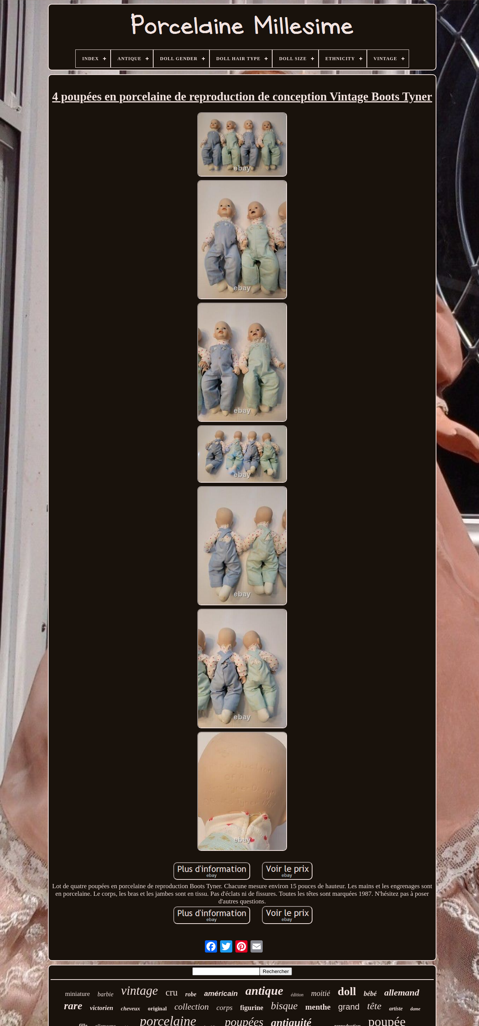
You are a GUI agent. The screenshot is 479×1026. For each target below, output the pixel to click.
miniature (77, 993)
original (157, 1008)
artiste (396, 1009)
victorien (101, 1008)
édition (297, 994)
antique (264, 990)
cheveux (130, 1008)
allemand (401, 992)
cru (171, 992)
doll (347, 991)
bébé (370, 993)
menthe (318, 1007)
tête (374, 1006)
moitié (320, 993)
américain (221, 993)
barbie (105, 994)
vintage (139, 990)
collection (191, 1007)
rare (73, 1006)
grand (349, 1007)
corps (224, 1008)
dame (415, 1009)
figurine (251, 1008)
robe (190, 994)
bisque (284, 1006)
